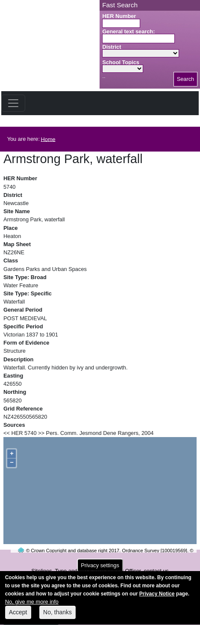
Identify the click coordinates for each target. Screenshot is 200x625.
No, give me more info (32, 605)
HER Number (119, 16)
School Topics (120, 62)
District (111, 47)
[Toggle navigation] (13, 103)
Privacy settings (100, 568)
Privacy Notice (157, 598)
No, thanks (57, 616)
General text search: (128, 31)
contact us (156, 571)
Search (185, 79)
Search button (103, 77)
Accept (18, 616)
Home (48, 139)
